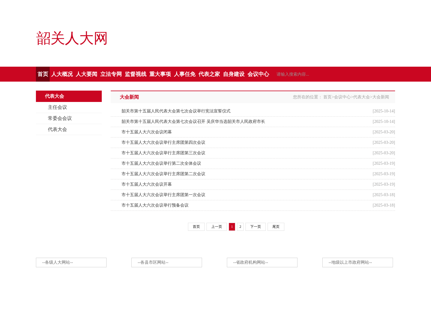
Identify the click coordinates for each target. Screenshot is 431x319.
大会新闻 (380, 97)
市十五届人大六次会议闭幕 (147, 132)
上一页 (216, 227)
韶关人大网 (72, 38)
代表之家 (209, 74)
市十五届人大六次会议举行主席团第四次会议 (163, 142)
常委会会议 (60, 118)
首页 (42, 74)
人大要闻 (86, 74)
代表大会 (57, 129)
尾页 (276, 227)
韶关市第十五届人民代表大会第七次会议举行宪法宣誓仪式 (176, 111)
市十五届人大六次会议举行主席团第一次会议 (163, 195)
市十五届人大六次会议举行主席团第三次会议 (163, 153)
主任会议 (57, 107)
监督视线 (135, 74)
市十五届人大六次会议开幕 (147, 184)
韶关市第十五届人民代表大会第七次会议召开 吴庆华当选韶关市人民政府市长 (193, 121)
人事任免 (184, 74)
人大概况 (62, 74)
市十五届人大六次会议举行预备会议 (155, 205)
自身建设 (234, 74)
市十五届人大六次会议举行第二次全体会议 (161, 163)
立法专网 (111, 74)
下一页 (255, 227)
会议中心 (258, 74)
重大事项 (160, 74)
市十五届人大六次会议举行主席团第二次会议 (163, 174)
